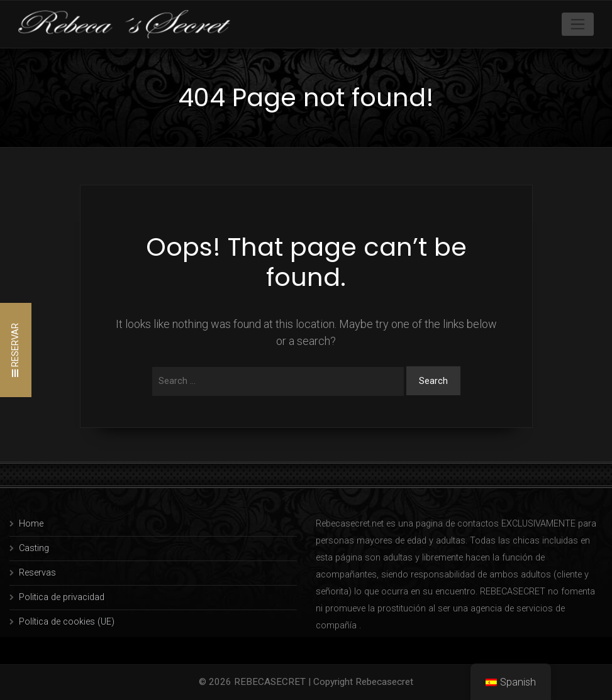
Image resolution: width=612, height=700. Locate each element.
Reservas (37, 572)
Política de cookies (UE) (66, 621)
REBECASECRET (270, 681)
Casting (34, 548)
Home (31, 523)
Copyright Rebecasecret (363, 681)
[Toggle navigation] (578, 24)
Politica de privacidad (61, 597)
